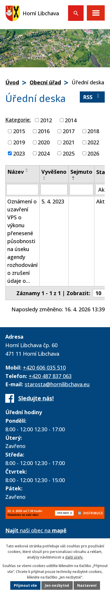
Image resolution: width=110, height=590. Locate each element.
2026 (93, 153)
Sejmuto (81, 171)
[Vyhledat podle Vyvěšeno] (53, 189)
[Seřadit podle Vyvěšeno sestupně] (44, 179)
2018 (93, 131)
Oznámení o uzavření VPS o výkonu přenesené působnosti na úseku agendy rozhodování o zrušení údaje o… (22, 241)
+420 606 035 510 (44, 367)
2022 (93, 142)
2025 (69, 153)
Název (15, 171)
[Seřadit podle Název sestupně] (27, 171)
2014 (71, 119)
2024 (44, 153)
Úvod (12, 82)
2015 (19, 131)
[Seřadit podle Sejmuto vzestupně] (73, 177)
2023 (19, 153)
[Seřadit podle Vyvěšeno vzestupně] (44, 177)
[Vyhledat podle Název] (22, 189)
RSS (92, 97)
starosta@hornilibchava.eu (57, 384)
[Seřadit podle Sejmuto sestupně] (73, 179)
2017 (69, 131)
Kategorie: (18, 119)
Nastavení (87, 585)
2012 (46, 119)
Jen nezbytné (57, 585)
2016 (44, 131)
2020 (44, 142)
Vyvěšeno (54, 171)
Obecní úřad (45, 82)
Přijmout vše (25, 585)
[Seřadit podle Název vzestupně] (27, 169)
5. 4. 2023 (52, 201)
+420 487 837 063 (50, 376)
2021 (69, 142)
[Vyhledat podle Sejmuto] (81, 189)
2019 (19, 142)
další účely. (74, 557)
